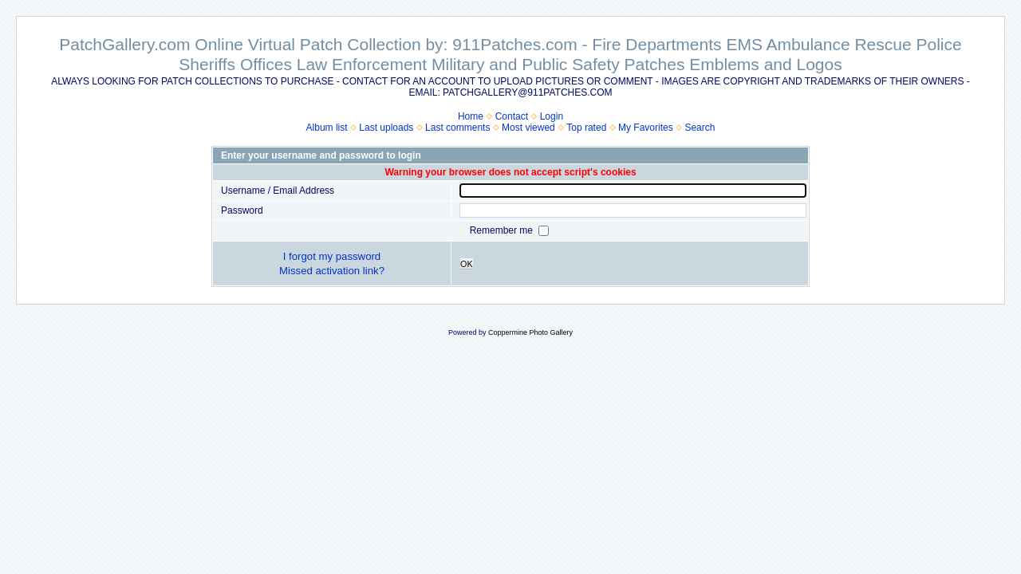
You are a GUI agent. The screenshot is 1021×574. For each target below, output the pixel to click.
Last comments (457, 127)
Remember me (503, 230)
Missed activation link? (331, 271)
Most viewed (528, 127)
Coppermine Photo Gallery (530, 332)
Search (699, 127)
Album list (327, 127)
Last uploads (386, 127)
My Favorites (645, 127)
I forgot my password (331, 256)
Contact (511, 116)
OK (466, 264)
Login (551, 116)
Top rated (586, 127)
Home (470, 116)
